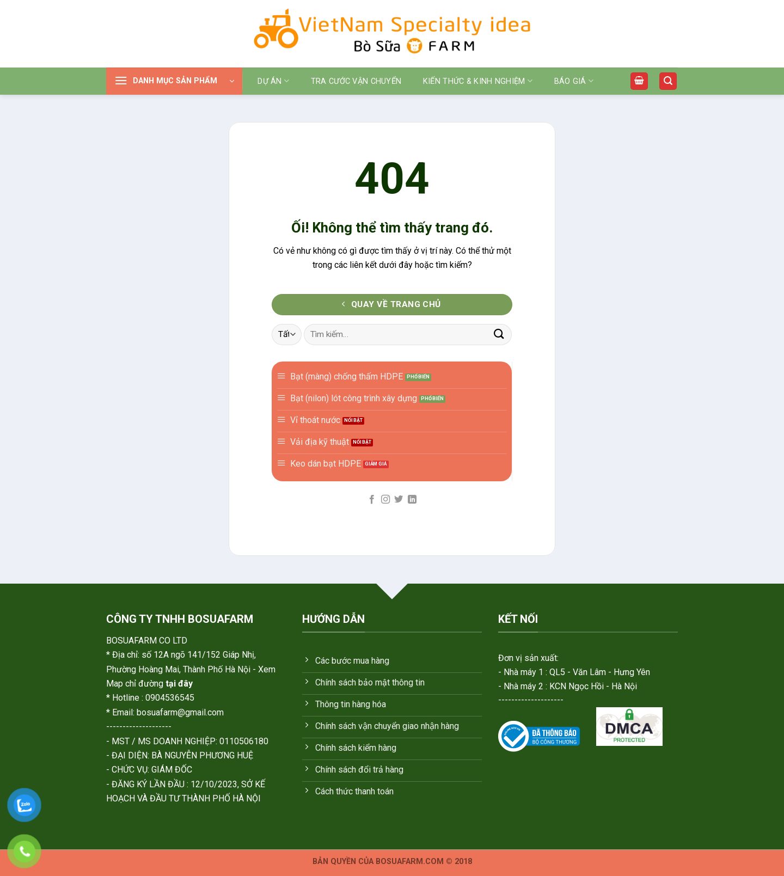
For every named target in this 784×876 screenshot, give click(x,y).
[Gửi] (499, 334)
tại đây (179, 683)
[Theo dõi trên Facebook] (371, 500)
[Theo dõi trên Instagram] (385, 500)
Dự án (273, 81)
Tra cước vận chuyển (356, 81)
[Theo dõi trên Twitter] (398, 500)
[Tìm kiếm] (668, 81)
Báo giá (574, 81)
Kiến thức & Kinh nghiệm (477, 81)
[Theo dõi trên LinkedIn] (412, 500)
